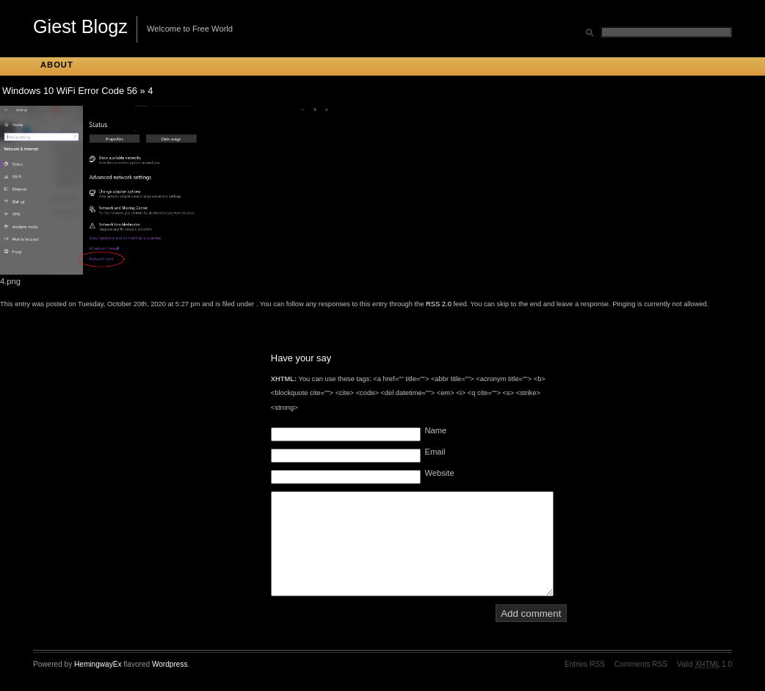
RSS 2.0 (439, 304)
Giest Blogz (80, 26)
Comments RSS (640, 664)
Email (434, 451)
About (56, 64)
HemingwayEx (97, 664)
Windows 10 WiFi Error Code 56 (69, 90)
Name (435, 430)
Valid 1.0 (704, 664)
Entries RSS (585, 664)
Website (439, 472)
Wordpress (170, 664)
